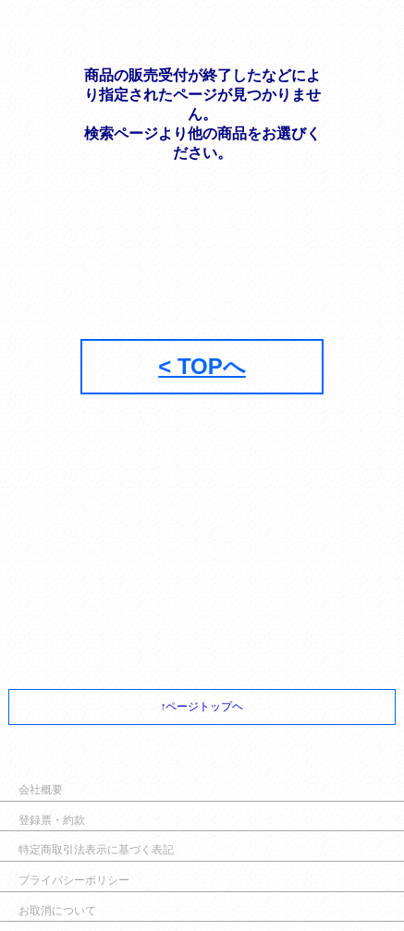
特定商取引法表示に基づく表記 (96, 849)
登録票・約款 (51, 820)
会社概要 (40, 789)
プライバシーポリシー (73, 880)
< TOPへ (202, 366)
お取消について (57, 910)
